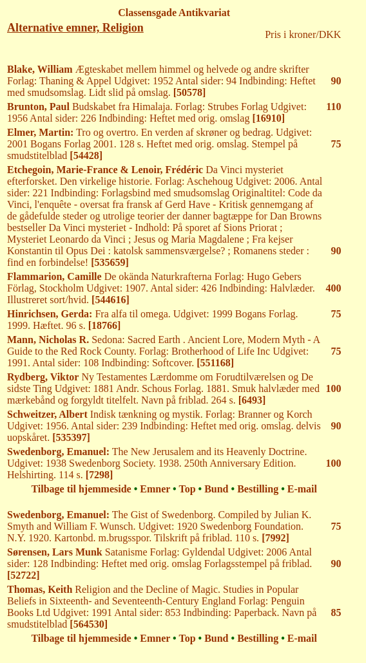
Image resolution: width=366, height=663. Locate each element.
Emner (155, 488)
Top (186, 488)
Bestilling (257, 488)
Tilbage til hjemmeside (81, 488)
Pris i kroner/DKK (303, 34)
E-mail (302, 488)
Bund (216, 488)
